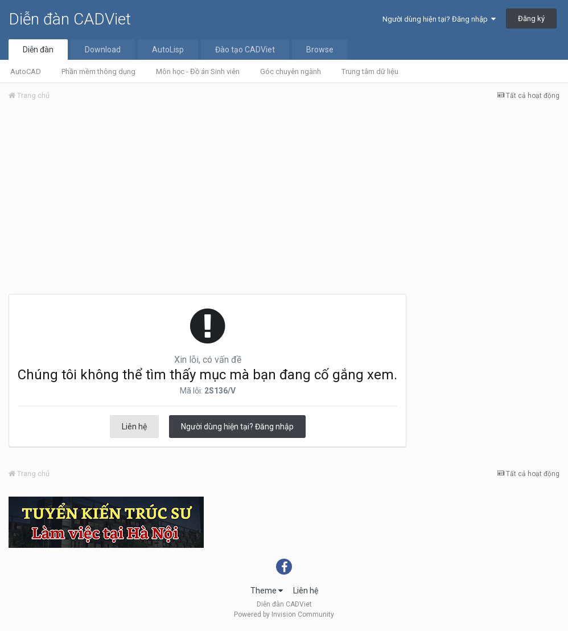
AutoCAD (25, 71)
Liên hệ (134, 426)
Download (103, 49)
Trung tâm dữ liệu (369, 71)
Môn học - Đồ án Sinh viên (198, 71)
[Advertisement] (284, 195)
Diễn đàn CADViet (70, 19)
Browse (320, 49)
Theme (266, 590)
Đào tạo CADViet (245, 49)
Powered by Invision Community (284, 614)
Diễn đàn (38, 49)
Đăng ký (531, 18)
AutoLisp (168, 49)
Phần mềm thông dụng (98, 71)
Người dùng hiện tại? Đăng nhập (439, 19)
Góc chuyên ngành (290, 71)
